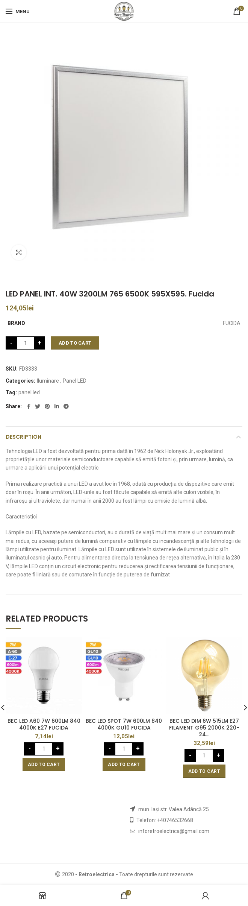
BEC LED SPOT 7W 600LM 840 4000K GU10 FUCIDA (124, 724)
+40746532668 (175, 820)
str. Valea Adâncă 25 (184, 809)
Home (12, 278)
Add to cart (75, 343)
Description (23, 437)
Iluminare (36, 278)
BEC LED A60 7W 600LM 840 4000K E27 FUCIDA (44, 724)
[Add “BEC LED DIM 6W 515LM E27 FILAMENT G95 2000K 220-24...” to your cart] (204, 771)
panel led (29, 392)
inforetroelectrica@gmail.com (173, 831)
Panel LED (74, 381)
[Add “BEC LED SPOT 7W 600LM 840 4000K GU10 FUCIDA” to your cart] (124, 764)
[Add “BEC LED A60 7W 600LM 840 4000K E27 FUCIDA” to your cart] (44, 764)
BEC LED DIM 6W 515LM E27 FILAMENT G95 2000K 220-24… (204, 728)
